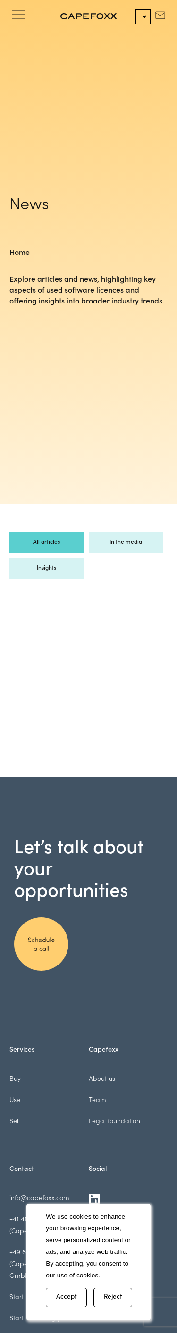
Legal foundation (114, 1122)
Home (19, 253)
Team (97, 1100)
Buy (15, 1079)
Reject (113, 1297)
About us (102, 1079)
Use (14, 1100)
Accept (66, 1297)
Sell (14, 1122)
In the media (126, 542)
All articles (46, 542)
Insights (46, 568)
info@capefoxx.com (39, 1198)
